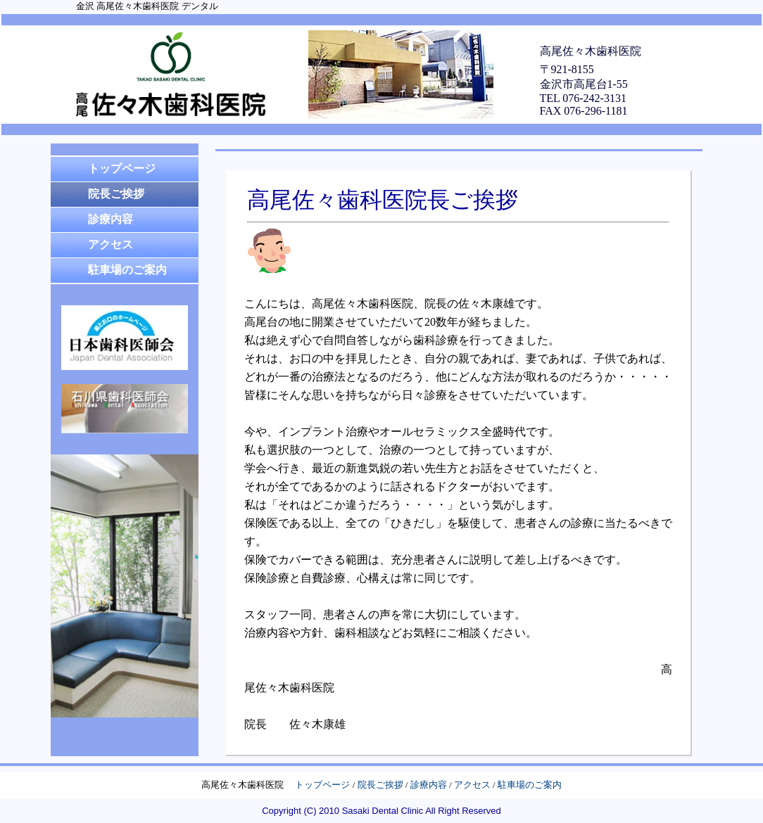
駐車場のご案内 (530, 784)
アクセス (472, 784)
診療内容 (428, 784)
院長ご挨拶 (380, 784)
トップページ (322, 784)
